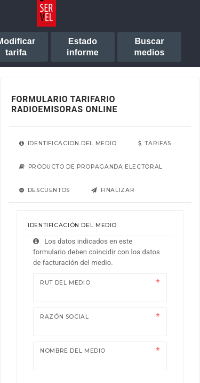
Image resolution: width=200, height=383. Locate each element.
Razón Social (64, 316)
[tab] (68, 143)
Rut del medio (65, 282)
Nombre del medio (73, 350)
